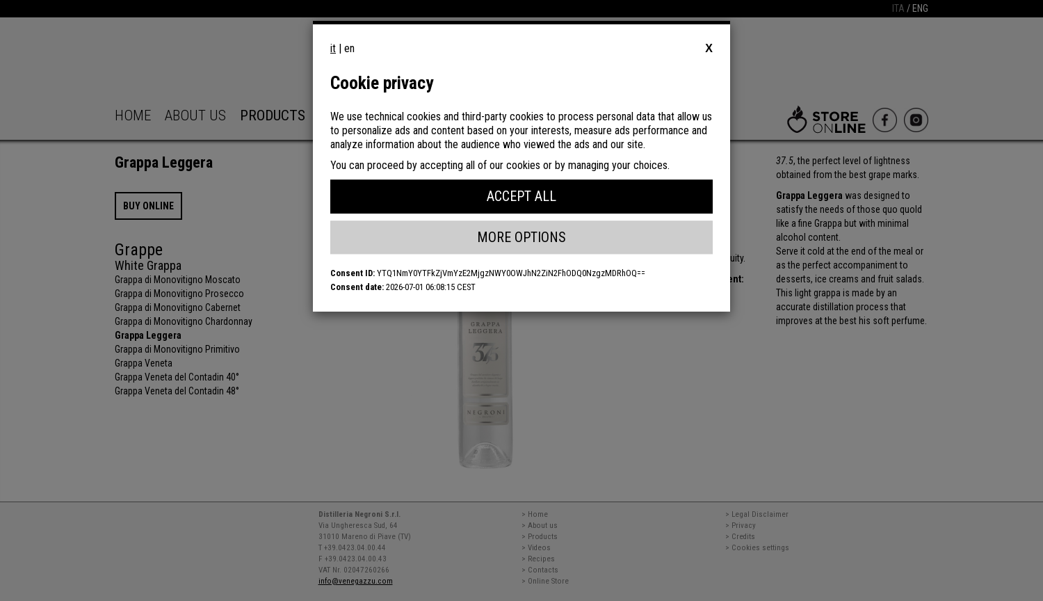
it (333, 48)
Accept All (521, 196)
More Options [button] (521, 237)
